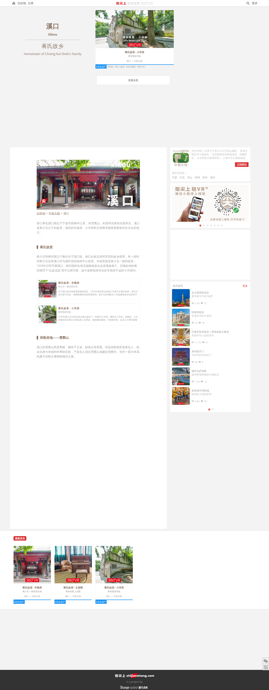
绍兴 (205, 177)
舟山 (189, 177)
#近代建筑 (131, 66)
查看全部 (133, 80)
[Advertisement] (134, 121)
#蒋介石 (141, 66)
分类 (30, 3)
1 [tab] (200, 225)
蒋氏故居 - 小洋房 (134, 52)
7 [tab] (221, 225)
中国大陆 (138, 61)
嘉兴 (212, 177)
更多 (245, 285)
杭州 (197, 177)
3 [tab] (207, 225)
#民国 (110, 66)
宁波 (174, 177)
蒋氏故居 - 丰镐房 (69, 282)
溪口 (129, 61)
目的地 (21, 3)
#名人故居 (119, 66)
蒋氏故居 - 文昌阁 (73, 587)
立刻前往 (242, 164)
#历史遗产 (101, 66)
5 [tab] (214, 225)
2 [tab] (204, 225)
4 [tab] (211, 225)
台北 (182, 177)
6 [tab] (218, 225)
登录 (254, 3)
